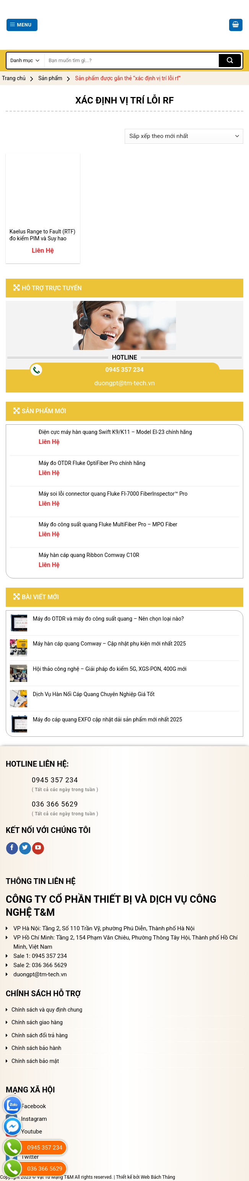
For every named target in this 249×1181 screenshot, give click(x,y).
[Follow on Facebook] (12, 848)
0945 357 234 (125, 369)
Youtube (24, 1131)
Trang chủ (14, 78)
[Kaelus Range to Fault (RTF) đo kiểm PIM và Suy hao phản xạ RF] (43, 190)
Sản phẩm (50, 78)
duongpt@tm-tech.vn (124, 383)
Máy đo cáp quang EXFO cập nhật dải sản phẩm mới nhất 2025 (107, 719)
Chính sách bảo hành (36, 1048)
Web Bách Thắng (158, 1177)
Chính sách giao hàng (37, 1022)
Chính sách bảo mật (35, 1061)
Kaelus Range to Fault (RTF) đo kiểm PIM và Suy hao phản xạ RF (42, 235)
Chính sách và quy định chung (46, 1010)
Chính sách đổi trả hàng (39, 1035)
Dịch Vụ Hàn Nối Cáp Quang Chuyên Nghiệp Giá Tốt (94, 694)
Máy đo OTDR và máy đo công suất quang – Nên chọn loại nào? (108, 619)
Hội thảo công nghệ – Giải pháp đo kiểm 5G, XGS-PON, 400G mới (110, 669)
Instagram (26, 1118)
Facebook (26, 1106)
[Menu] (22, 25)
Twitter (22, 1156)
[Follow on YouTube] (38, 848)
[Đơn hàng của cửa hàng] (184, 136)
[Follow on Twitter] (25, 848)
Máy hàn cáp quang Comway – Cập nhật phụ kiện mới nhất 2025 (109, 644)
